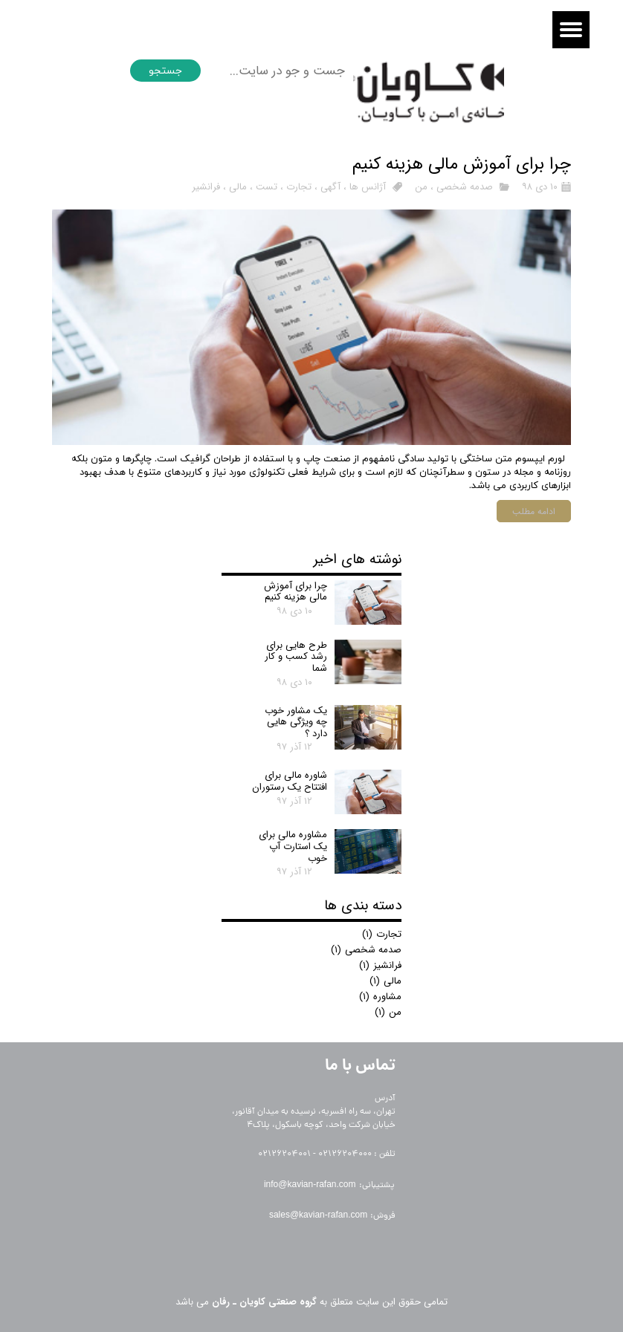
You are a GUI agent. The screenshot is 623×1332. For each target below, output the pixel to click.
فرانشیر (206, 187)
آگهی (330, 187)
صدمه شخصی (464, 187)
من (421, 187)
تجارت (299, 187)
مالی (238, 187)
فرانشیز (380, 965)
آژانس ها (367, 187)
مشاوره (380, 996)
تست (266, 187)
